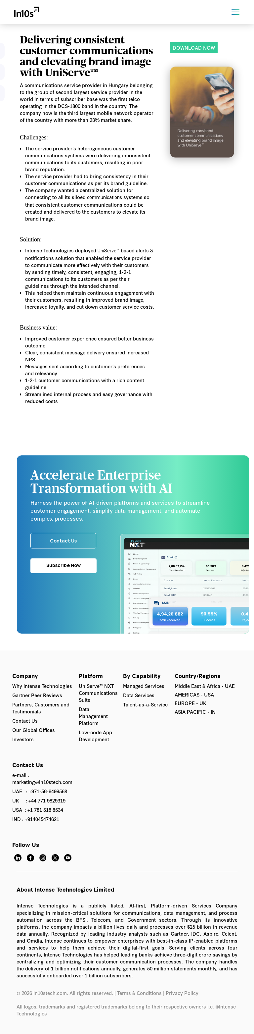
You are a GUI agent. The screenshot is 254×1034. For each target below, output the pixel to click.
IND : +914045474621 (35, 818)
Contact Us (25, 720)
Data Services (138, 695)
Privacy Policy (183, 992)
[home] (26, 12)
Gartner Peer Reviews (37, 695)
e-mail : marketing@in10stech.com (42, 778)
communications (104, 197)
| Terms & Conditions (138, 992)
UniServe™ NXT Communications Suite (98, 692)
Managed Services (143, 685)
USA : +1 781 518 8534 (37, 809)
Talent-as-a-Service (145, 704)
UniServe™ (108, 250)
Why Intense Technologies (42, 685)
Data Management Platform (93, 715)
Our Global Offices (33, 729)
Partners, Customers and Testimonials (40, 708)
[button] (241, 12)
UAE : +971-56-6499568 (39, 791)
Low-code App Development (95, 736)
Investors (23, 739)
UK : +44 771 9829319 (38, 800)
